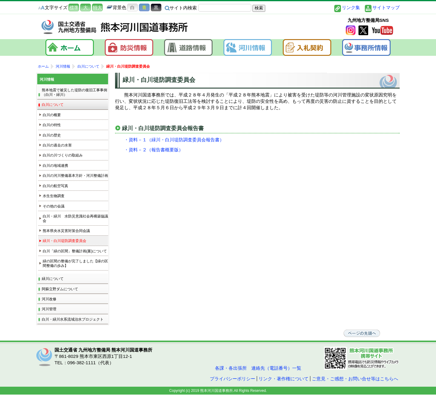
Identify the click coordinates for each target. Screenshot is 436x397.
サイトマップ (386, 7)
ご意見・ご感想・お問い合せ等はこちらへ (355, 378)
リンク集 (351, 7)
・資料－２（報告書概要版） (153, 149)
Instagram (350, 30)
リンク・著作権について (284, 378)
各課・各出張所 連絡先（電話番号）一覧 (257, 368)
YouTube (382, 30)
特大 (97, 7)
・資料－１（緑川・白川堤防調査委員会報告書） (174, 139)
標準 (73, 7)
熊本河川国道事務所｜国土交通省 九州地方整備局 (115, 27)
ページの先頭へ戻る (363, 333)
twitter (363, 30)
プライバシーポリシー (232, 378)
